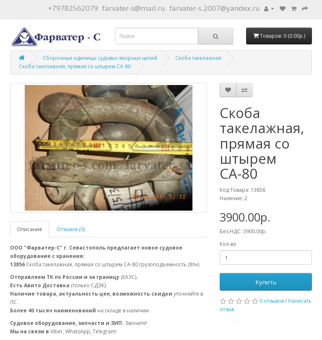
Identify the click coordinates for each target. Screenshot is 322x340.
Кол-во (228, 243)
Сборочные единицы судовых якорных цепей (100, 58)
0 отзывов (272, 300)
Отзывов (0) (71, 229)
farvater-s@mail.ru (133, 8)
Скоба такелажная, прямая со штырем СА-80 (75, 66)
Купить (266, 282)
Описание (29, 229)
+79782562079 (73, 8)
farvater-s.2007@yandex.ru (214, 8)
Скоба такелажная (198, 58)
